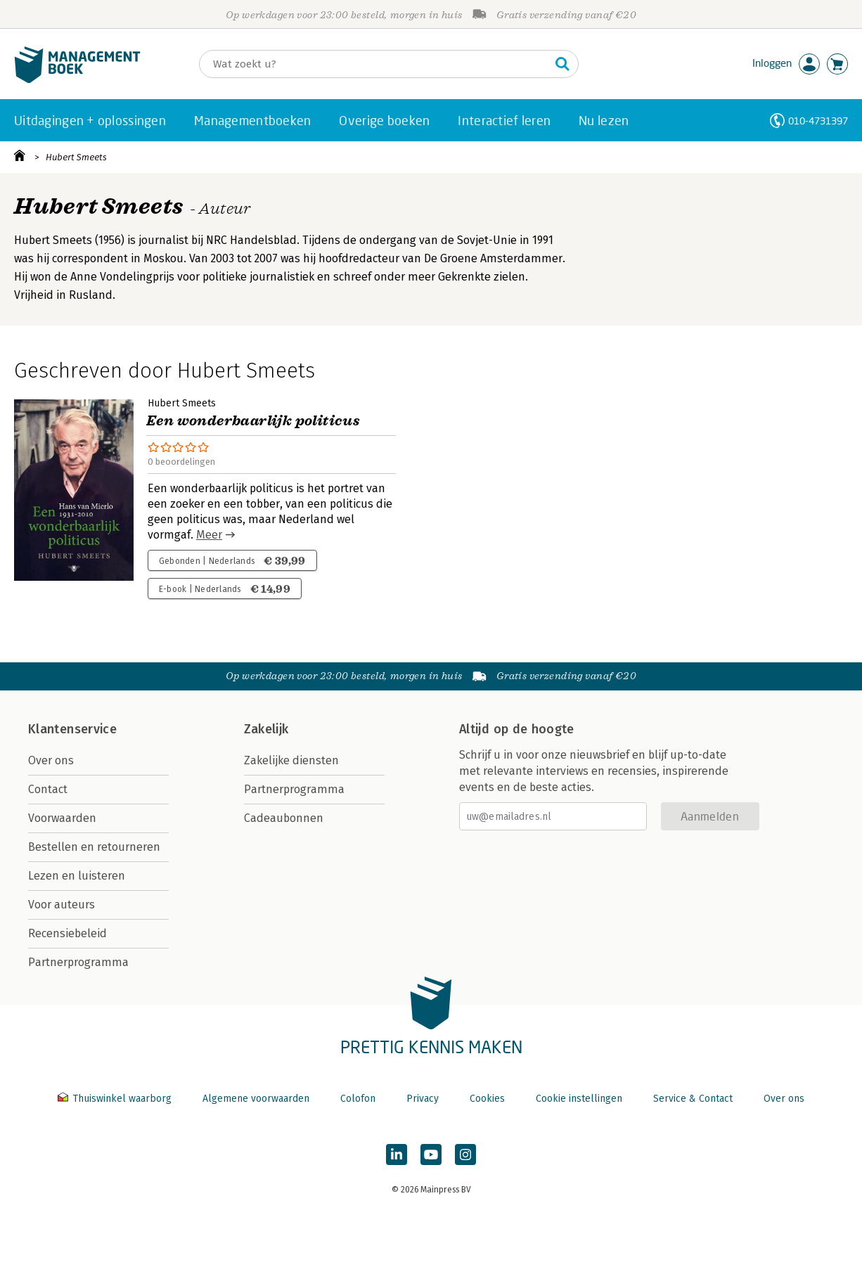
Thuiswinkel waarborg (116, 1099)
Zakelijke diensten (291, 760)
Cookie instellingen (579, 1099)
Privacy (422, 1099)
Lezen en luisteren (76, 875)
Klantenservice (72, 729)
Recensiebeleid (67, 933)
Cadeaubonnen (283, 818)
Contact (47, 789)
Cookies (487, 1099)
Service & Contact (693, 1099)
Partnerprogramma (78, 962)
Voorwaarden (62, 818)
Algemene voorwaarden (255, 1099)
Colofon (357, 1099)
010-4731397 (818, 121)
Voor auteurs (61, 904)
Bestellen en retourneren (94, 847)
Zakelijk (266, 729)
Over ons (51, 760)
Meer (209, 534)
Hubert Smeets (76, 157)
